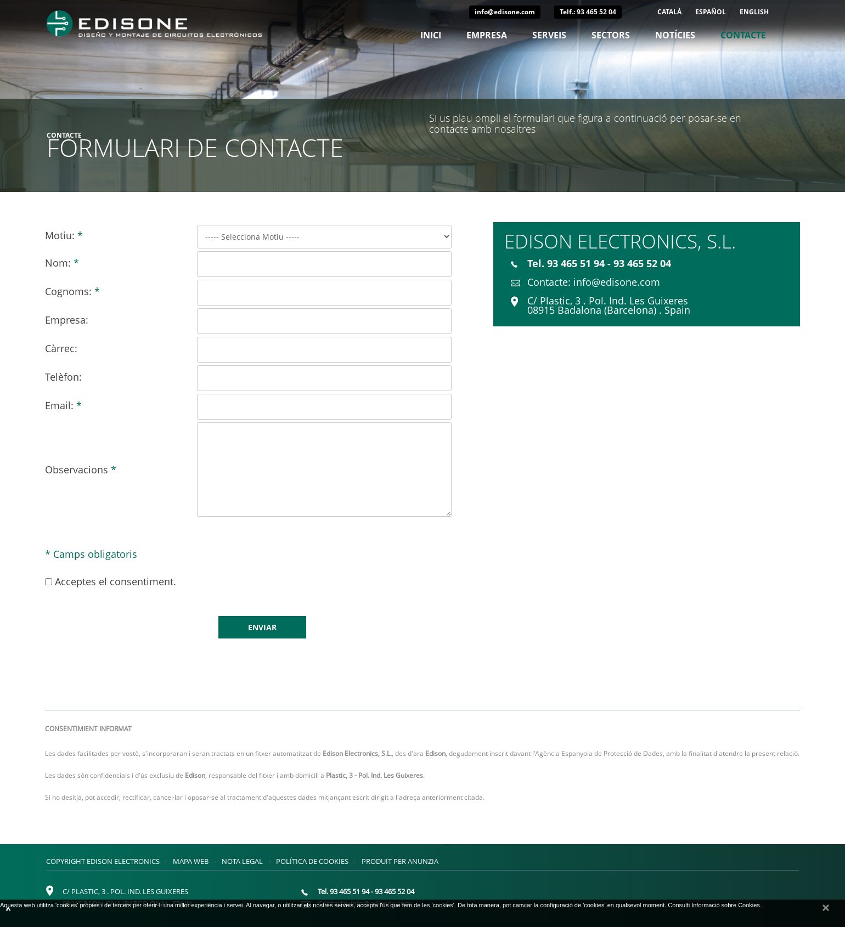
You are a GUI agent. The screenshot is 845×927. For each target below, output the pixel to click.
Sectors (611, 35)
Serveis (549, 35)
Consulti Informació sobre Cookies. (715, 905)
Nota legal (242, 861)
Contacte (743, 35)
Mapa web (191, 861)
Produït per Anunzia (400, 861)
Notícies (675, 35)
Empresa (486, 35)
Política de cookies (312, 861)
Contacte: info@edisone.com (585, 282)
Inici (430, 35)
